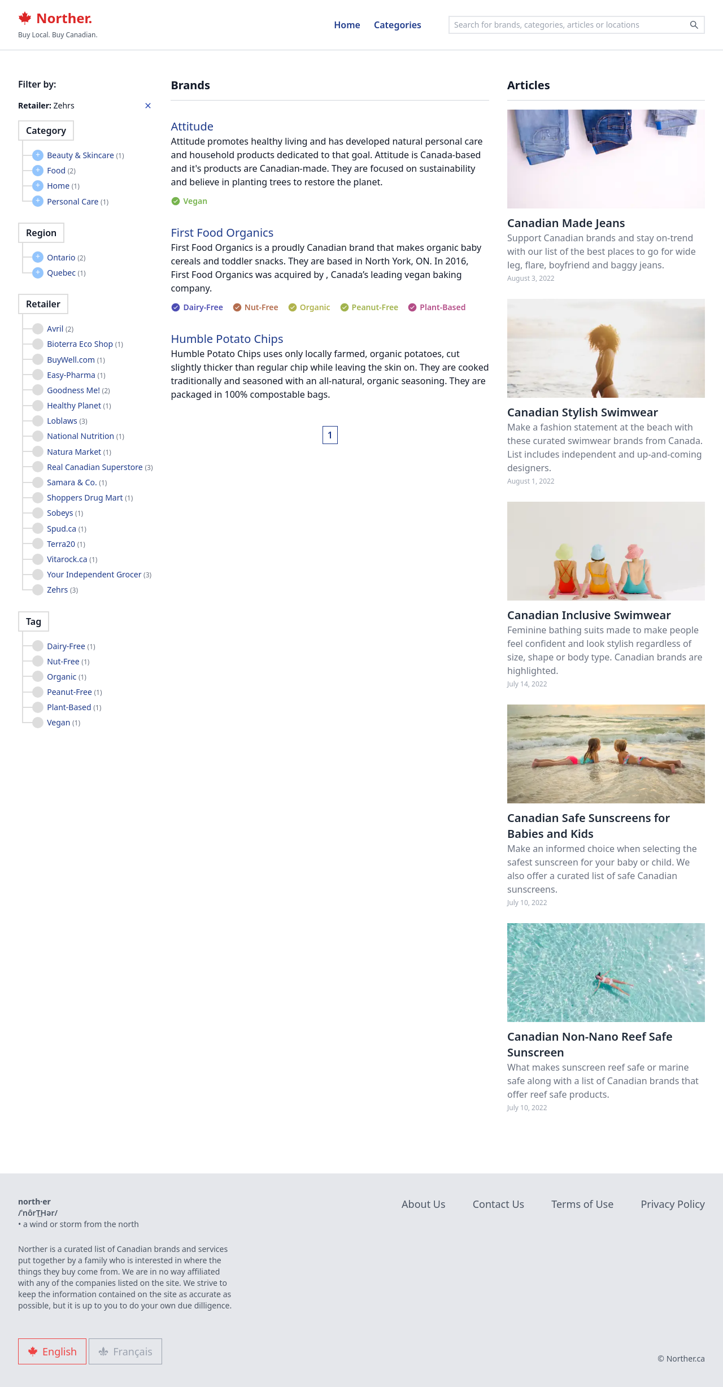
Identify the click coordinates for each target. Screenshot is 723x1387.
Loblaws (67, 420)
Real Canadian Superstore (100, 467)
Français (125, 1351)
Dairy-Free (71, 646)
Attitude (192, 126)
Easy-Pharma (76, 374)
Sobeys (65, 512)
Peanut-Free (74, 691)
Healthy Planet (79, 405)
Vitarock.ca (72, 559)
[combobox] (577, 25)
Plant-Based (74, 707)
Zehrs (62, 589)
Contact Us (499, 1204)
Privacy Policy (673, 1204)
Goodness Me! (78, 390)
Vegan (63, 722)
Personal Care (77, 201)
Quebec (66, 272)
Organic (66, 676)
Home (347, 25)
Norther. (55, 18)
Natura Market (79, 451)
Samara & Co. (77, 482)
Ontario (66, 257)
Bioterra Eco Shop (85, 343)
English (52, 1351)
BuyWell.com (76, 359)
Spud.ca (66, 528)
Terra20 (66, 543)
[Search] (694, 25)
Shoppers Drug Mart (90, 497)
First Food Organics (222, 232)
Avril (60, 328)
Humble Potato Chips (227, 338)
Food (61, 170)
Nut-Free (68, 661)
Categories (397, 25)
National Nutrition (85, 436)
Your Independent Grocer (99, 574)
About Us (424, 1204)
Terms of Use (582, 1204)
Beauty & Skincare (85, 155)
